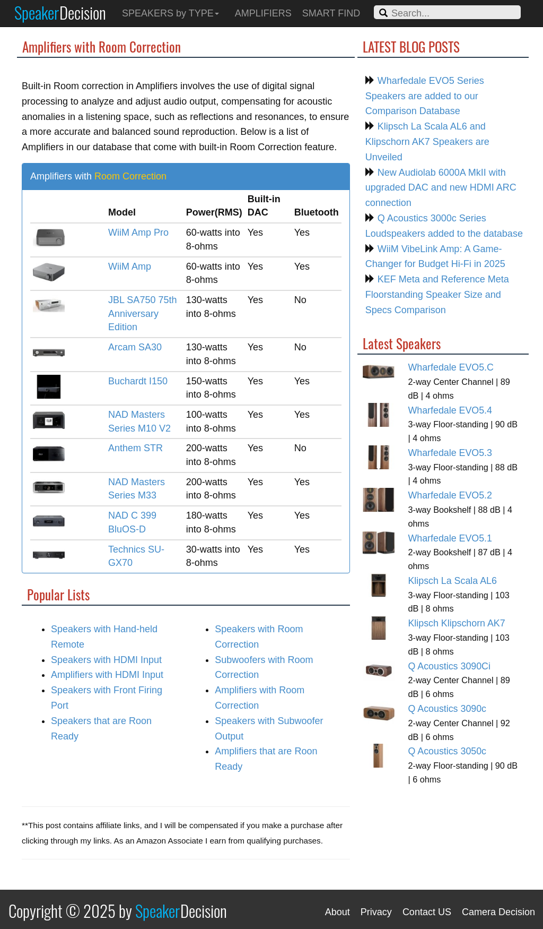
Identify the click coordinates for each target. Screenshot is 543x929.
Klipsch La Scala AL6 (452, 580)
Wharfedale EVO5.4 (450, 410)
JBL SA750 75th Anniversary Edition (142, 313)
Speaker (60, 12)
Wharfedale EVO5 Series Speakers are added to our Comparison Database (424, 96)
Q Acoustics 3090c (447, 708)
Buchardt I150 (138, 381)
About (337, 912)
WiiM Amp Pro (138, 232)
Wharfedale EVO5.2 (450, 495)
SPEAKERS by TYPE (170, 13)
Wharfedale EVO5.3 (450, 453)
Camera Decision (498, 912)
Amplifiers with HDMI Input (107, 674)
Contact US (426, 912)
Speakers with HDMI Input (106, 660)
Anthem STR (135, 448)
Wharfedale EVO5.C (450, 367)
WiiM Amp (129, 266)
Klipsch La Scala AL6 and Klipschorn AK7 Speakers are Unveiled (427, 141)
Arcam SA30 (135, 347)
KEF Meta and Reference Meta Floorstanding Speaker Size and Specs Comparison (437, 294)
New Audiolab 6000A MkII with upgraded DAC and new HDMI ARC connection (440, 188)
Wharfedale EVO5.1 (450, 538)
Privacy (376, 912)
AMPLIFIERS (263, 13)
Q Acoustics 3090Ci (449, 666)
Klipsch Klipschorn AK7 (456, 623)
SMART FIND (331, 13)
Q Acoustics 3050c (447, 751)
